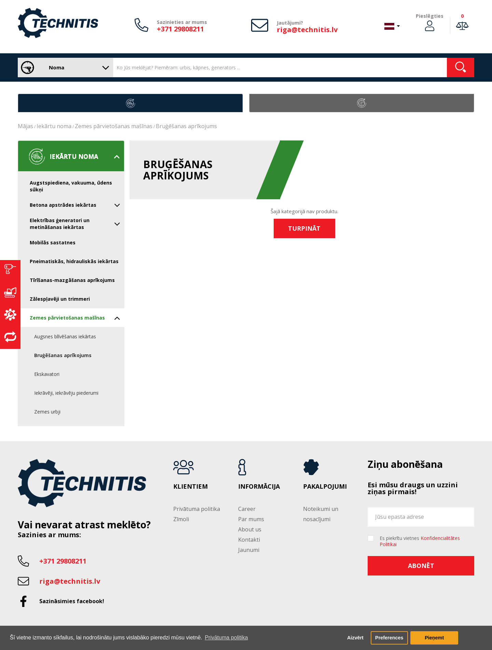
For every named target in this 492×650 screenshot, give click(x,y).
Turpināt (304, 228)
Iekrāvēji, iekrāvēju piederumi (66, 393)
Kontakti (249, 539)
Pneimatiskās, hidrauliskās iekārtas (74, 261)
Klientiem (190, 486)
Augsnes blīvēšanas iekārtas (65, 336)
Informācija (259, 486)
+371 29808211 (180, 28)
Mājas (25, 126)
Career (247, 509)
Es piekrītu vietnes (420, 541)
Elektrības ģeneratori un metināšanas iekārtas (75, 223)
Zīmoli (181, 519)
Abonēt (421, 565)
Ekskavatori (46, 374)
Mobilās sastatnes (53, 242)
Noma (64, 67)
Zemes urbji (47, 411)
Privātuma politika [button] (226, 637)
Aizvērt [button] (355, 637)
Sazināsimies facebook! (71, 601)
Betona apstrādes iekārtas (75, 205)
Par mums (251, 519)
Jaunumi (248, 550)
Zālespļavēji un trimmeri (60, 299)
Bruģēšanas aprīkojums (186, 126)
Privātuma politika (196, 509)
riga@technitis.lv (307, 29)
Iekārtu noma (54, 126)
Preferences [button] (389, 637)
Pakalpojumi (325, 486)
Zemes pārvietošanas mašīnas (113, 126)
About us (249, 529)
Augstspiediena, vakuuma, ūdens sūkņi (71, 186)
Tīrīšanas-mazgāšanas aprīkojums (72, 280)
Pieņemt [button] (434, 637)
